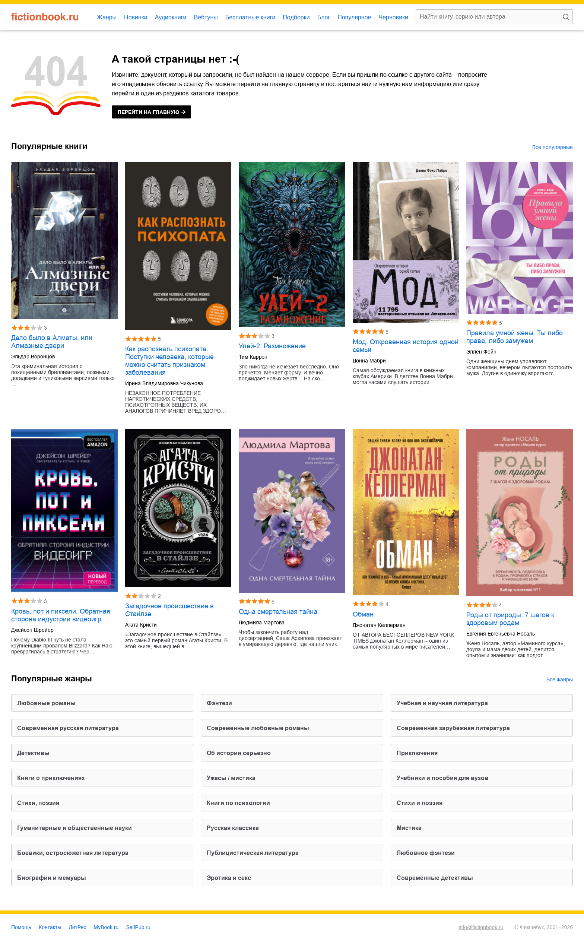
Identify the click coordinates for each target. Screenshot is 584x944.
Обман (363, 614)
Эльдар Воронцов (33, 356)
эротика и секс (229, 878)
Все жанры (559, 679)
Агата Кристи (141, 625)
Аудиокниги (171, 17)
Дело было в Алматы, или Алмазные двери (51, 341)
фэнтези (219, 703)
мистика (409, 828)
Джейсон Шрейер (32, 630)
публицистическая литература (253, 853)
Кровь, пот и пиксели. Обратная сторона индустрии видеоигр (60, 615)
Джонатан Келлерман (379, 625)
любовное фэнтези (426, 853)
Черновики (393, 17)
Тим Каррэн (253, 357)
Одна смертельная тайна (278, 611)
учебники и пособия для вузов (442, 778)
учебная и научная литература (442, 703)
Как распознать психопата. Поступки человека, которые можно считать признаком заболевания (169, 360)
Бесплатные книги (250, 17)
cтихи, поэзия (38, 803)
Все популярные (552, 147)
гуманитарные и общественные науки (74, 828)
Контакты (50, 927)
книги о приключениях (51, 778)
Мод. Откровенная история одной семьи (405, 346)
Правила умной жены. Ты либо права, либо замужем (514, 337)
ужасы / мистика (231, 778)
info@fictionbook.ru (480, 927)
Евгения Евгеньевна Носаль (500, 634)
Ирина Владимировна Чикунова (164, 383)
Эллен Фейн (481, 352)
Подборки (296, 17)
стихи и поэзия (419, 803)
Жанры (107, 17)
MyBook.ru (106, 927)
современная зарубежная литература (453, 728)
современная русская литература (68, 728)
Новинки (135, 17)
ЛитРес (77, 927)
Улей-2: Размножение (272, 346)
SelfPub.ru (138, 927)
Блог (323, 17)
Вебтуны (206, 17)
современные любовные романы (258, 728)
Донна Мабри (369, 361)
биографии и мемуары (51, 878)
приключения (417, 753)
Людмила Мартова (262, 622)
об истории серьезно (239, 753)
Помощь (21, 927)
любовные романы (46, 703)
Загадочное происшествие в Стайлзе (169, 610)
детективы (33, 753)
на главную (148, 112)
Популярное (354, 17)
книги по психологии (238, 803)
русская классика (233, 828)
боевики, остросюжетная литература (72, 853)
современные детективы (435, 878)
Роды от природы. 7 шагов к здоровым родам (510, 619)
